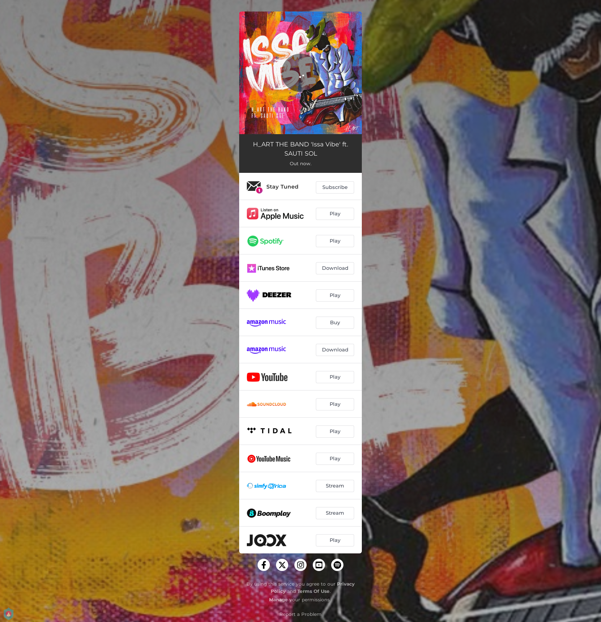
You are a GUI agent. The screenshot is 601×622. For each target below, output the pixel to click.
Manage (278, 599)
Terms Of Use (313, 591)
